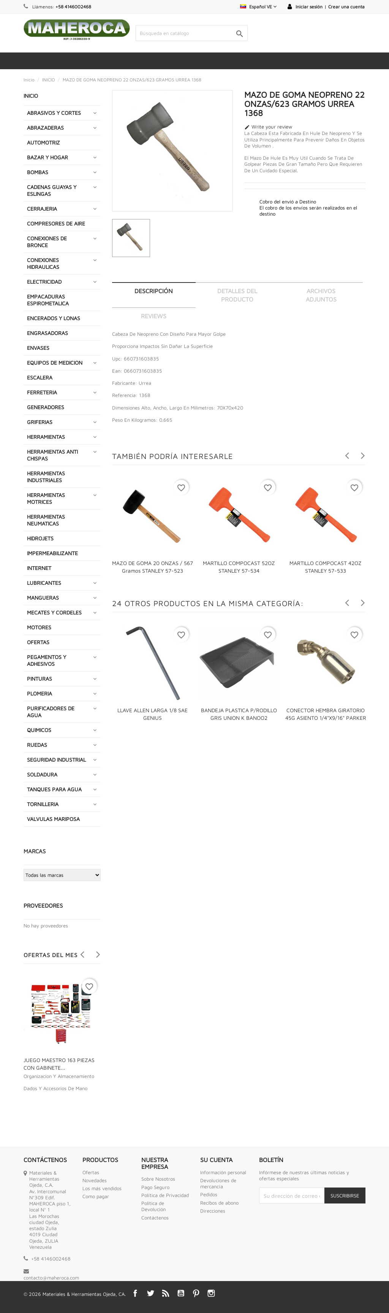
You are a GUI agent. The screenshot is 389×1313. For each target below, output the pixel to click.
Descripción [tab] (153, 290)
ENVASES (38, 348)
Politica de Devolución (153, 1206)
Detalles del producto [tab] (237, 295)
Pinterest (196, 1293)
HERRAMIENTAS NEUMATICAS (46, 520)
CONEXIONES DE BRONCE (47, 241)
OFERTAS (38, 642)
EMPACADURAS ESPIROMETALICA (48, 299)
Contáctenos (155, 1218)
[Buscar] (192, 33)
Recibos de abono (219, 1203)
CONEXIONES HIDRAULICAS (43, 263)
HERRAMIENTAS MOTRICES (46, 498)
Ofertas (90, 1172)
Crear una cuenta (346, 7)
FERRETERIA (42, 392)
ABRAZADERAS (45, 127)
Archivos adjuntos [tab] (321, 295)
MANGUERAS (43, 597)
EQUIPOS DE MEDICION (54, 362)
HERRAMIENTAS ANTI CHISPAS (52, 455)
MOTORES (39, 627)
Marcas (35, 851)
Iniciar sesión (309, 7)
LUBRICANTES (44, 582)
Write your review (268, 127)
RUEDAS (37, 744)
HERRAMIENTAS (46, 436)
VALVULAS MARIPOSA (53, 819)
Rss (166, 1293)
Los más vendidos (102, 1188)
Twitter (150, 1293)
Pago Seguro (155, 1187)
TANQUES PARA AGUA (54, 789)
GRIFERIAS (39, 422)
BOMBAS (37, 172)
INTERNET (39, 568)
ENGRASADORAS (47, 333)
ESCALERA (39, 377)
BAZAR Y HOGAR (47, 157)
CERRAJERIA (42, 208)
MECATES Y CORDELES (54, 612)
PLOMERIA (39, 693)
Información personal (223, 1172)
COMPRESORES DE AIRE (56, 223)
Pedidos (208, 1194)
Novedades (94, 1180)
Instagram (211, 1293)
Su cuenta (216, 1159)
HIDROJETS (40, 538)
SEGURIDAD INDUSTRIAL (56, 759)
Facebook (135, 1293)
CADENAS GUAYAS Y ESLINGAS (51, 190)
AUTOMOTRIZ (43, 142)
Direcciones (212, 1211)
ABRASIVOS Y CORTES (54, 113)
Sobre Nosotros (158, 1179)
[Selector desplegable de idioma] (258, 6)
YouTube (181, 1293)
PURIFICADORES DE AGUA (50, 711)
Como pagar (95, 1196)
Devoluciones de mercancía (218, 1183)
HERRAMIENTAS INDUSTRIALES (46, 476)
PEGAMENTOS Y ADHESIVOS (46, 660)
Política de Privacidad (165, 1195)
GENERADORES (45, 407)
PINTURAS (39, 678)
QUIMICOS (39, 730)
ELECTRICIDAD (44, 281)
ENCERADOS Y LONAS (53, 318)
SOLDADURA (42, 774)
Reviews (153, 316)
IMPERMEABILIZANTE (52, 553)
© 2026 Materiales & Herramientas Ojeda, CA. (75, 1294)
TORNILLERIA (43, 804)
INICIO (31, 95)
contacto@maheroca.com (51, 1278)
